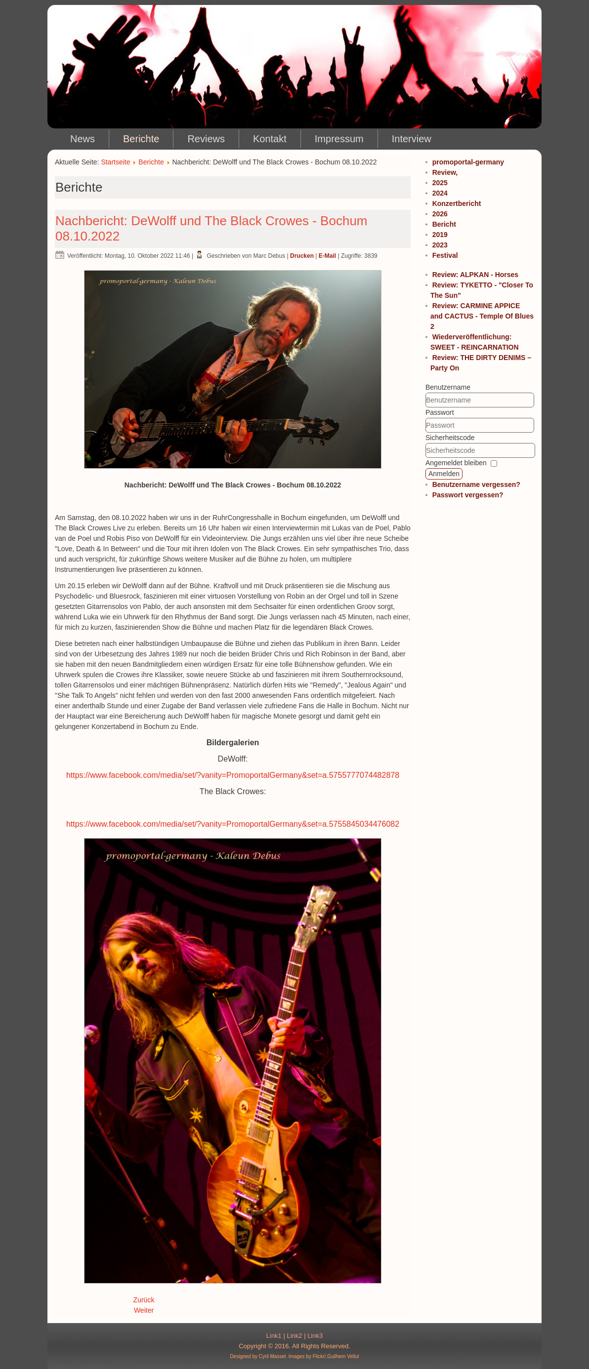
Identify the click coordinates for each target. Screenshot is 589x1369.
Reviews (206, 138)
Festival (445, 255)
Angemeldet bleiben (456, 463)
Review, (445, 172)
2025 (440, 183)
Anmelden (444, 474)
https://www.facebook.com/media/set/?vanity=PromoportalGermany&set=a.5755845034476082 (232, 824)
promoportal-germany (468, 162)
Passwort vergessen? (468, 495)
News (82, 138)
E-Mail (327, 255)
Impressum (339, 138)
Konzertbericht (456, 203)
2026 (440, 214)
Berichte (141, 138)
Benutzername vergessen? (476, 484)
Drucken (302, 255)
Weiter (144, 1310)
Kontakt (270, 138)
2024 (440, 193)
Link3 (315, 1335)
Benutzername (447, 387)
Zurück (144, 1300)
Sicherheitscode (450, 438)
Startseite (115, 162)
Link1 (274, 1335)
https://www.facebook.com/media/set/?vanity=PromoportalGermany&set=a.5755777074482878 (232, 775)
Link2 (294, 1335)
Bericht (444, 224)
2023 (440, 245)
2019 (440, 235)
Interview (411, 138)
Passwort (439, 412)
